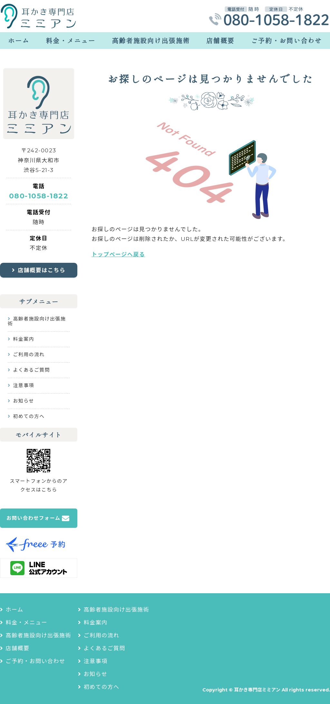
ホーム (18, 40)
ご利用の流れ (29, 354)
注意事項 (23, 385)
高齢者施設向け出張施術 (151, 40)
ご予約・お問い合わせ (286, 40)
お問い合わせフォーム (33, 518)
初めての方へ (29, 416)
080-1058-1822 (39, 196)
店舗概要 (220, 40)
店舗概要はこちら (41, 270)
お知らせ (23, 401)
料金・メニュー (70, 40)
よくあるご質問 (31, 370)
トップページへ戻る (118, 254)
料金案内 (23, 339)
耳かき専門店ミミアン (257, 690)
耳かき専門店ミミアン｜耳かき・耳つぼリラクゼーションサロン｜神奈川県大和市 (38, 16)
